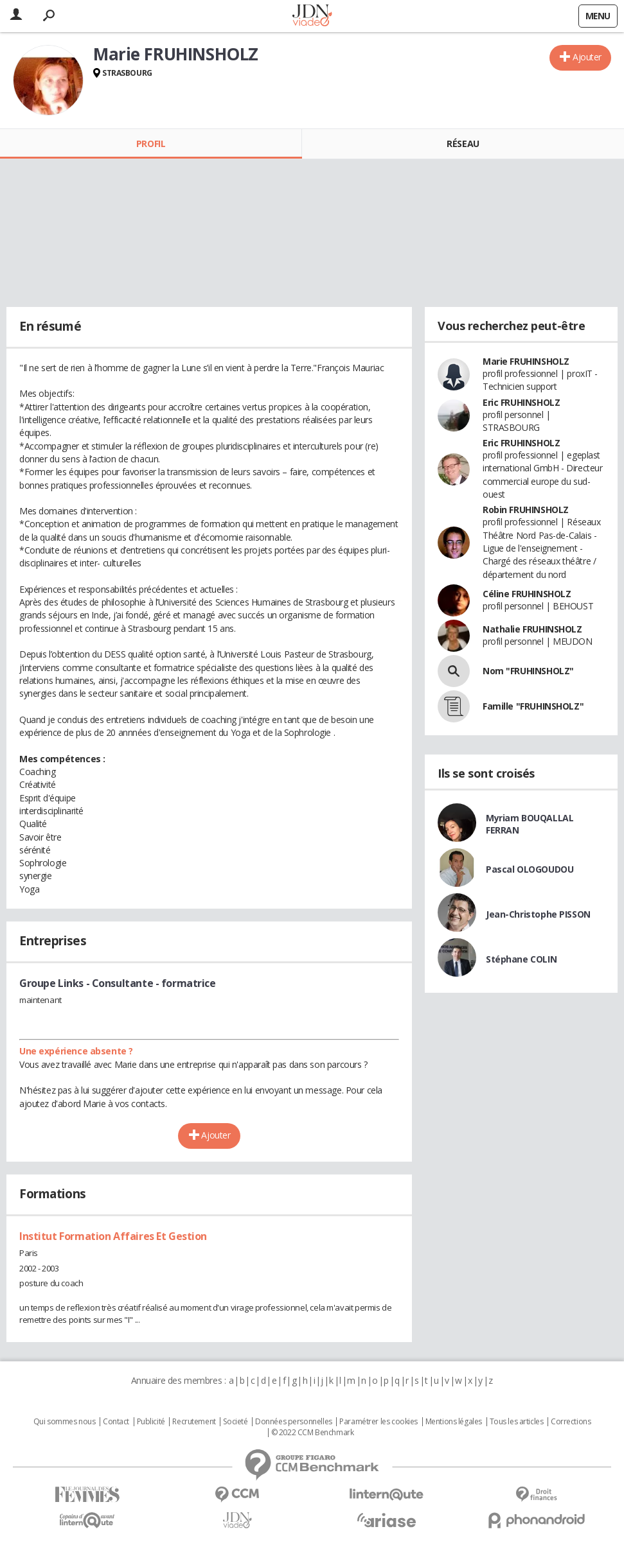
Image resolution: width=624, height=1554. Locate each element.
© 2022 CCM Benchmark (312, 1432)
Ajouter (587, 57)
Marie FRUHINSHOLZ (526, 361)
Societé (235, 1421)
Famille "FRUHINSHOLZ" (533, 706)
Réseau (463, 143)
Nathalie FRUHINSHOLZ (532, 629)
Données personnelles (293, 1421)
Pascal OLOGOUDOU (529, 869)
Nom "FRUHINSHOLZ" (528, 671)
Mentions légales (453, 1421)
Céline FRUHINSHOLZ (527, 594)
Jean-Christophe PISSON (538, 914)
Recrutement (193, 1421)
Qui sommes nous (64, 1421)
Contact (116, 1421)
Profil (150, 143)
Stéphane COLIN (521, 959)
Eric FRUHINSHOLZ (521, 402)
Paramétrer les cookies (378, 1421)
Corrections (571, 1421)
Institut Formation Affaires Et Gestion (113, 1236)
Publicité (151, 1421)
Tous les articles (517, 1421)
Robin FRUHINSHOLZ (526, 509)
